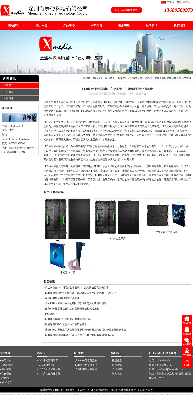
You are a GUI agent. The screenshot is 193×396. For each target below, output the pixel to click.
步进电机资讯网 (61, 394)
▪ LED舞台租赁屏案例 (85, 365)
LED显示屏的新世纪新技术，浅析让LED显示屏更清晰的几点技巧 (80, 293)
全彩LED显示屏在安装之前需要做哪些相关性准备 (72, 308)
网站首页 (110, 78)
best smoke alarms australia (22, 394)
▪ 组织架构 (5, 369)
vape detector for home (6, 394)
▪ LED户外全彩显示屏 (48, 369)
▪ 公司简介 (5, 360)
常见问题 (8, 98)
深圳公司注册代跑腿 (73, 394)
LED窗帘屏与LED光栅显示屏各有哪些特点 (68, 319)
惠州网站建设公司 (49, 394)
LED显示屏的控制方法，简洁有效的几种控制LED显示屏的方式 (79, 335)
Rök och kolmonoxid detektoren (141, 394)
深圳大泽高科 (107, 394)
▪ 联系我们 (5, 378)
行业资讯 (8, 85)
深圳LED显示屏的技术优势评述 (62, 298)
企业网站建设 (118, 389)
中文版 (170, 2)
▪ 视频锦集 (116, 360)
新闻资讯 (122, 78)
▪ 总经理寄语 (7, 365)
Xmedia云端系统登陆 (126, 10)
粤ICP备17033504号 (97, 389)
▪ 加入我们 (5, 382)
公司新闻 (8, 92)
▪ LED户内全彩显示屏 (48, 373)
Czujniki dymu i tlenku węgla (184, 394)
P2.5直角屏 (51, 314)
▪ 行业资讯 (116, 365)
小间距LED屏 (67, 272)
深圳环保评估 (126, 394)
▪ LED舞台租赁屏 (46, 365)
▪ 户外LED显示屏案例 (85, 360)
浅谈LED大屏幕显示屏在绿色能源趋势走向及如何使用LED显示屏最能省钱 (85, 329)
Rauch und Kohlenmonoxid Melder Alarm (163, 394)
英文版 (186, 2)
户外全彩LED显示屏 (166, 232)
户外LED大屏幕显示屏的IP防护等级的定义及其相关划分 (75, 303)
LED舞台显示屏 (116, 238)
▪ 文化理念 (5, 373)
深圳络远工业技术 (86, 394)
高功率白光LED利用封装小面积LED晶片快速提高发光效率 (77, 287)
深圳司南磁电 (97, 394)
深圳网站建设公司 (36, 394)
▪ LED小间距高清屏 (47, 360)
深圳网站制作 (145, 389)
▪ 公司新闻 (116, 369)
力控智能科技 (116, 394)
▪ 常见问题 (116, 373)
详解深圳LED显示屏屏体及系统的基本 (66, 324)
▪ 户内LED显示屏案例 (85, 369)
